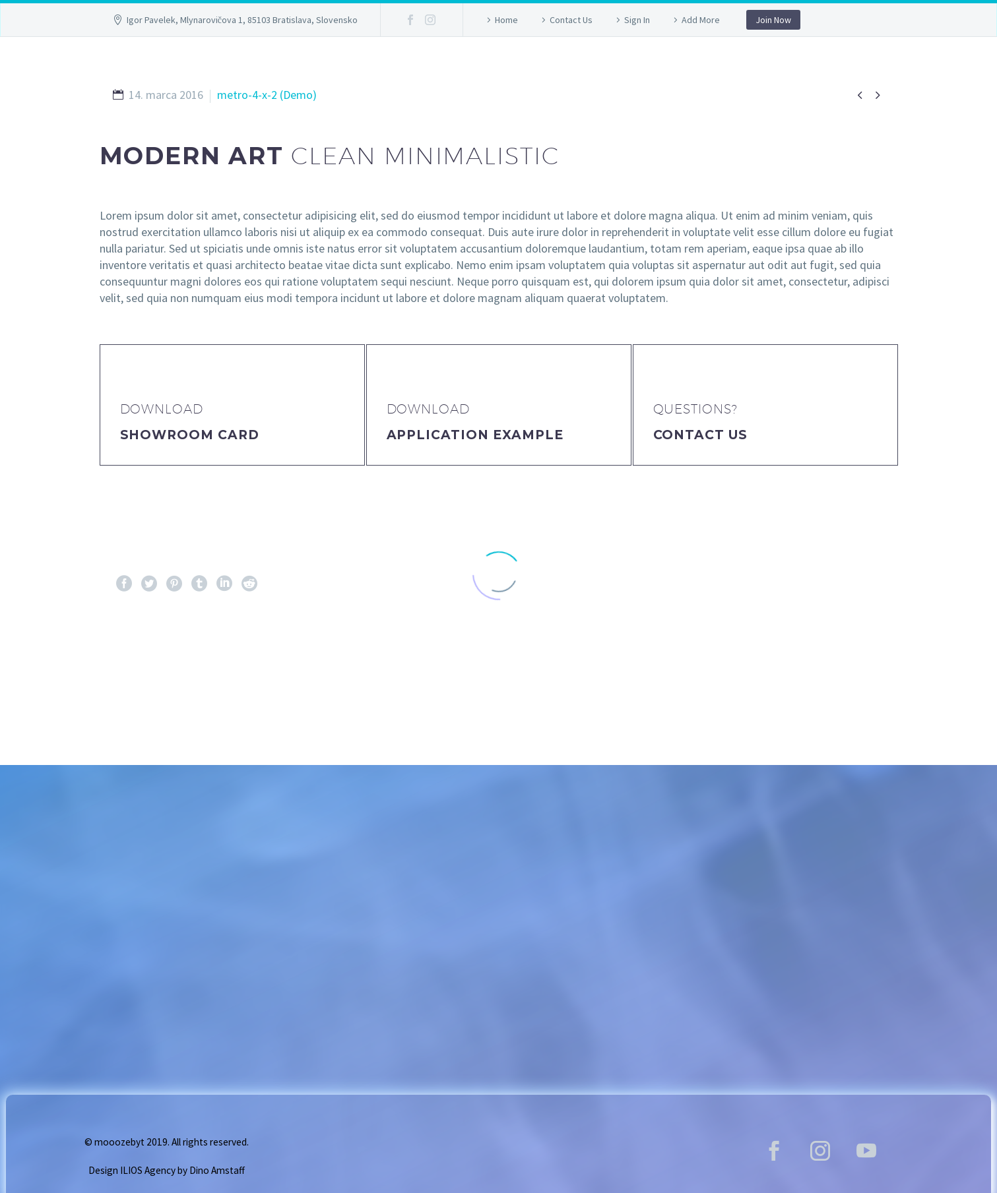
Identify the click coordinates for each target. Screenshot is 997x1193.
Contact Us (571, 20)
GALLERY (405, 68)
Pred (138, 665)
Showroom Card (189, 435)
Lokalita (686, 68)
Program (595, 68)
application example (475, 435)
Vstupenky (498, 68)
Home (506, 20)
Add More (701, 20)
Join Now (773, 20)
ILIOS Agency (148, 1170)
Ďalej (857, 665)
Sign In (637, 20)
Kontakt (774, 68)
